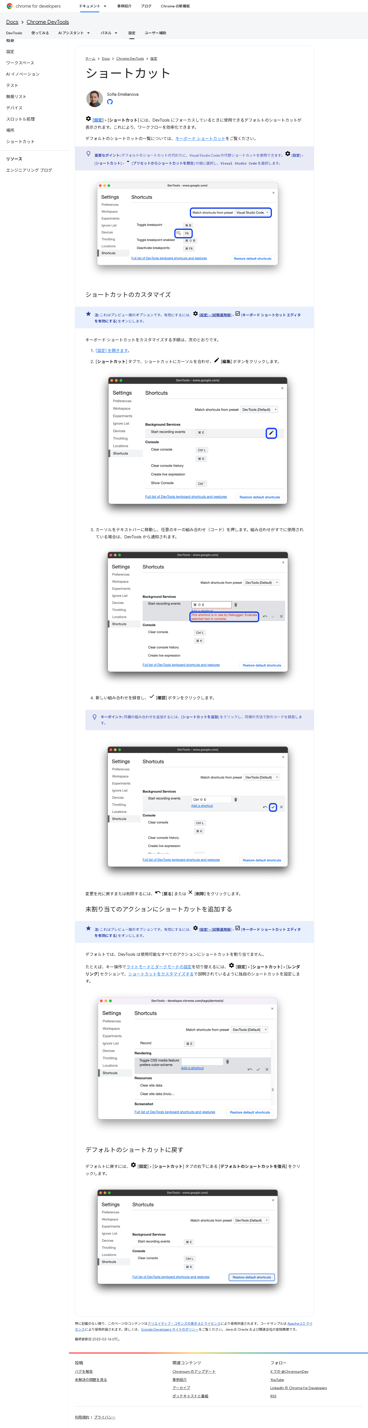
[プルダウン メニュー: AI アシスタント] (90, 33)
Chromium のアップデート (194, 1371)
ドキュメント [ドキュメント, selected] (89, 6)
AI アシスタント (71, 33)
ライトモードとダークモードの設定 (159, 967)
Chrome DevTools (48, 22)
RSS (273, 1396)
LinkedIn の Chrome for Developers (298, 1388)
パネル (106, 33)
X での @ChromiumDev (289, 1371)
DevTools (14, 33)
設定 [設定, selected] (131, 33)
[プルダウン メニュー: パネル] (117, 33)
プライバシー (105, 1417)
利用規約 (82, 1417)
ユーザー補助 (155, 33)
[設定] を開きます (112, 350)
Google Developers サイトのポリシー (170, 1329)
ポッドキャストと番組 (190, 1396)
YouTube (277, 1379)
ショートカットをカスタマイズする (161, 974)
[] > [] (215, 315)
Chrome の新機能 (175, 6)
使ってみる (40, 33)
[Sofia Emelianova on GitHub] (110, 103)
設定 (154, 58)
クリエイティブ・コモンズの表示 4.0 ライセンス (184, 1323)
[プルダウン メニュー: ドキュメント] (106, 6)
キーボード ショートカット (200, 138)
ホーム (90, 58)
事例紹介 (124, 6)
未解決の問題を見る (91, 1379)
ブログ (146, 6)
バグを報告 (84, 1371)
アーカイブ (181, 1388)
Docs (12, 22)
